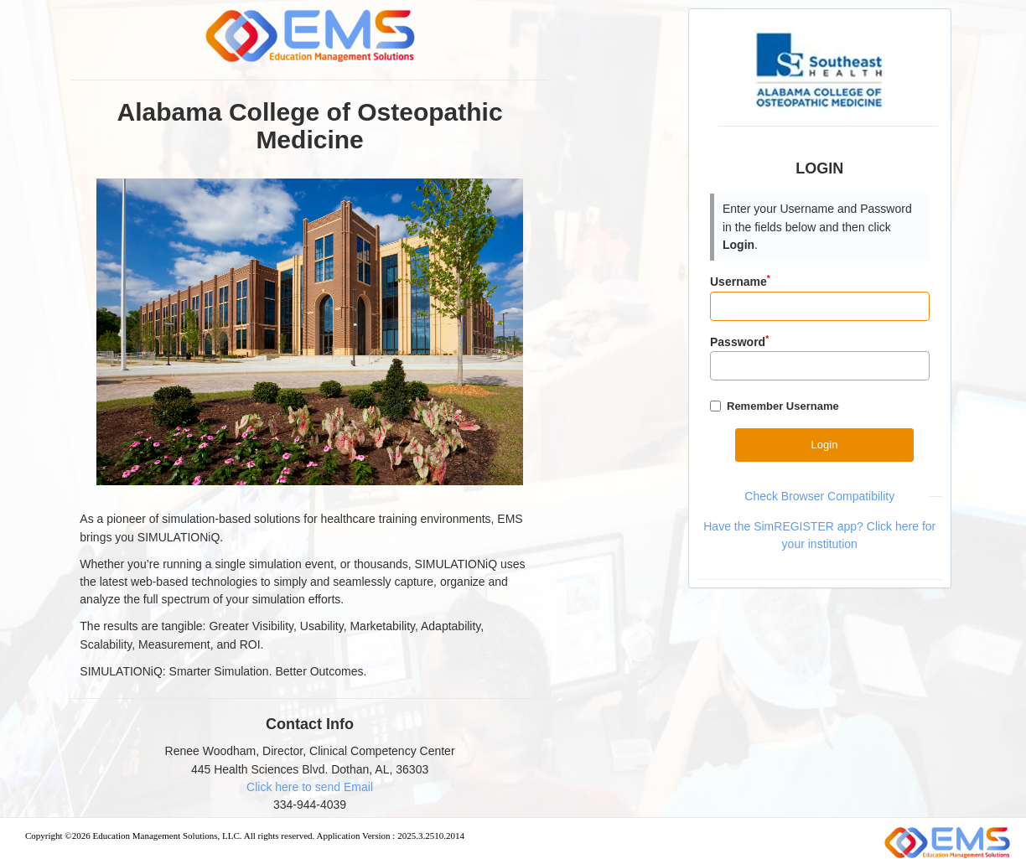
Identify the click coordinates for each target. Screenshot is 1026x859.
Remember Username (783, 406)
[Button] (824, 444)
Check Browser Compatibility (819, 496)
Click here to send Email (309, 787)
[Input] (820, 306)
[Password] (820, 365)
